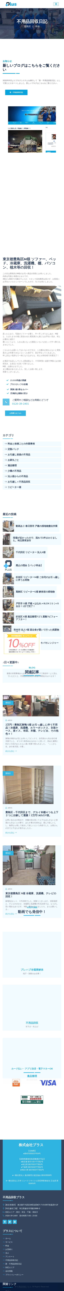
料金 (37, 26)
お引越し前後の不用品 (17, 858)
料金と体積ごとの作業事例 (20, 847)
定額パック (12, 853)
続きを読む (11, 1002)
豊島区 (27, 26)
